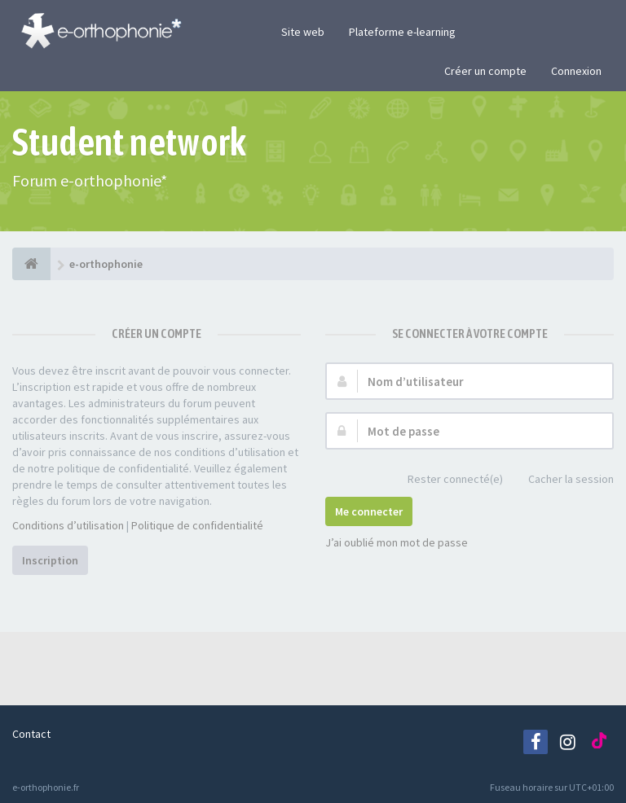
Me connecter (369, 511)
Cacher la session (562, 480)
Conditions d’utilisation (68, 525)
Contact (31, 733)
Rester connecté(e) (446, 480)
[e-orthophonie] (31, 264)
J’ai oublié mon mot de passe (396, 542)
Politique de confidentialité (197, 525)
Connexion (576, 71)
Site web (302, 31)
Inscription (50, 560)
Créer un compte (485, 71)
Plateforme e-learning (402, 31)
